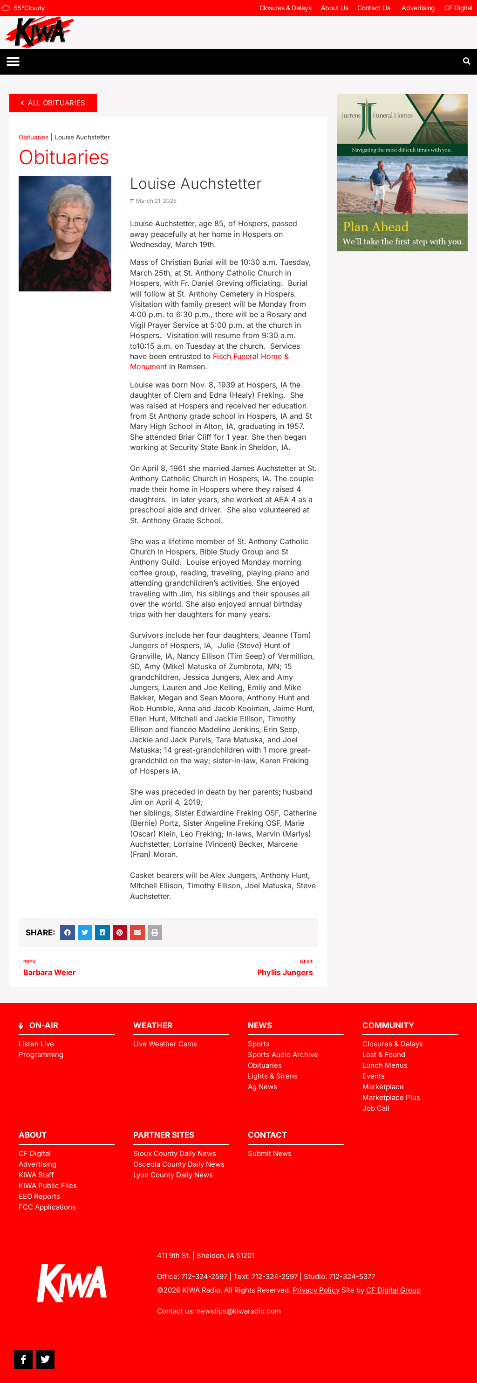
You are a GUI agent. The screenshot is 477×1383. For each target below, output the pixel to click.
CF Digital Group (393, 1290)
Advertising (418, 8)
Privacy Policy (316, 1290)
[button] (12, 61)
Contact (267, 1135)
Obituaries (33, 137)
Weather (152, 1025)
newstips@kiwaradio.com (239, 1311)
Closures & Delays (285, 8)
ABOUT (33, 1135)
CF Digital (458, 8)
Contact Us (374, 8)
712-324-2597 (204, 1276)
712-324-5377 (352, 1276)
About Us (334, 8)
